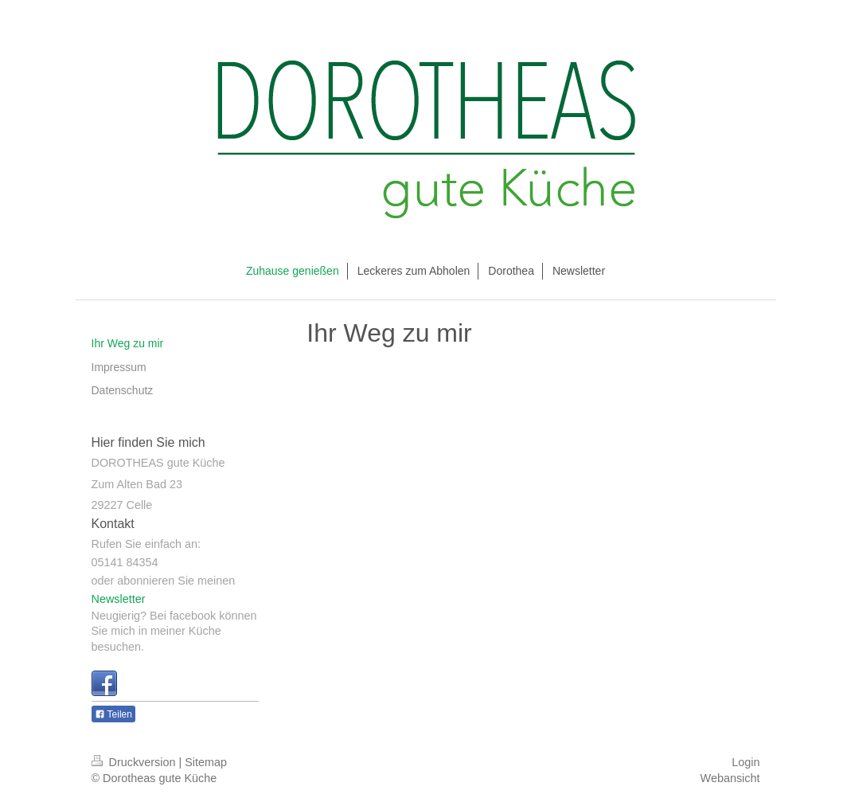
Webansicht (730, 778)
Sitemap (206, 762)
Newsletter (119, 599)
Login (745, 762)
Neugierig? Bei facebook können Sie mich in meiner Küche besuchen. (174, 631)
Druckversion (135, 762)
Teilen (113, 714)
